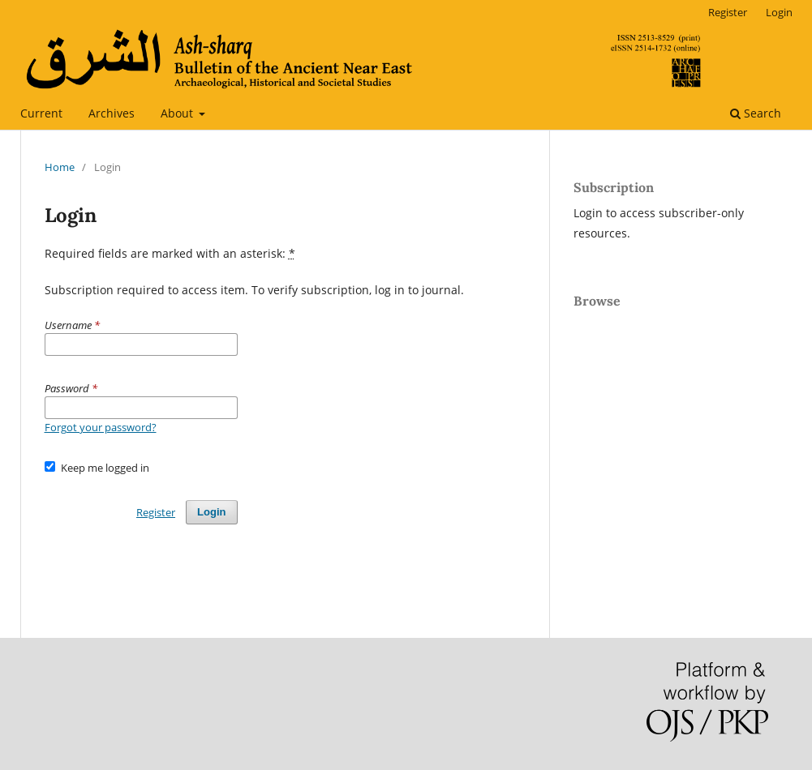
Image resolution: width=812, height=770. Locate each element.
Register (727, 12)
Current (41, 113)
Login (779, 12)
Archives (111, 113)
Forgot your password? (101, 427)
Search (755, 113)
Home (60, 167)
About (178, 113)
